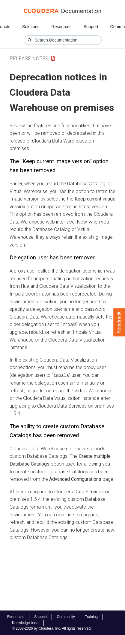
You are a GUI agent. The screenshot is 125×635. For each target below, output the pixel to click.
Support (90, 26)
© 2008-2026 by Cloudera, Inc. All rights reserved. (52, 628)
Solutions (31, 26)
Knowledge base (25, 623)
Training (91, 617)
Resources (62, 26)
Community (66, 617)
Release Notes (29, 58)
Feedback (119, 322)
